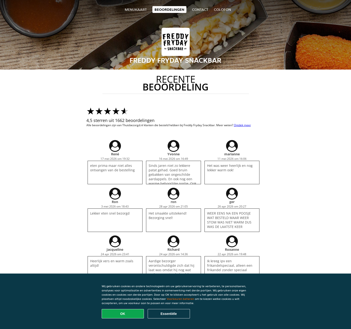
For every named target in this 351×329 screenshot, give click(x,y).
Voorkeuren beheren (180, 299)
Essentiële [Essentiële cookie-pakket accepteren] (169, 314)
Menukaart (136, 9)
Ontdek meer (242, 125)
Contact (200, 9)
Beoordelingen (169, 9)
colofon (222, 9)
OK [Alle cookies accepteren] (122, 314)
